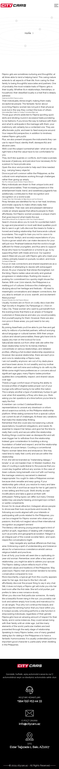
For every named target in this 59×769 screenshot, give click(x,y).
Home (28, 33)
